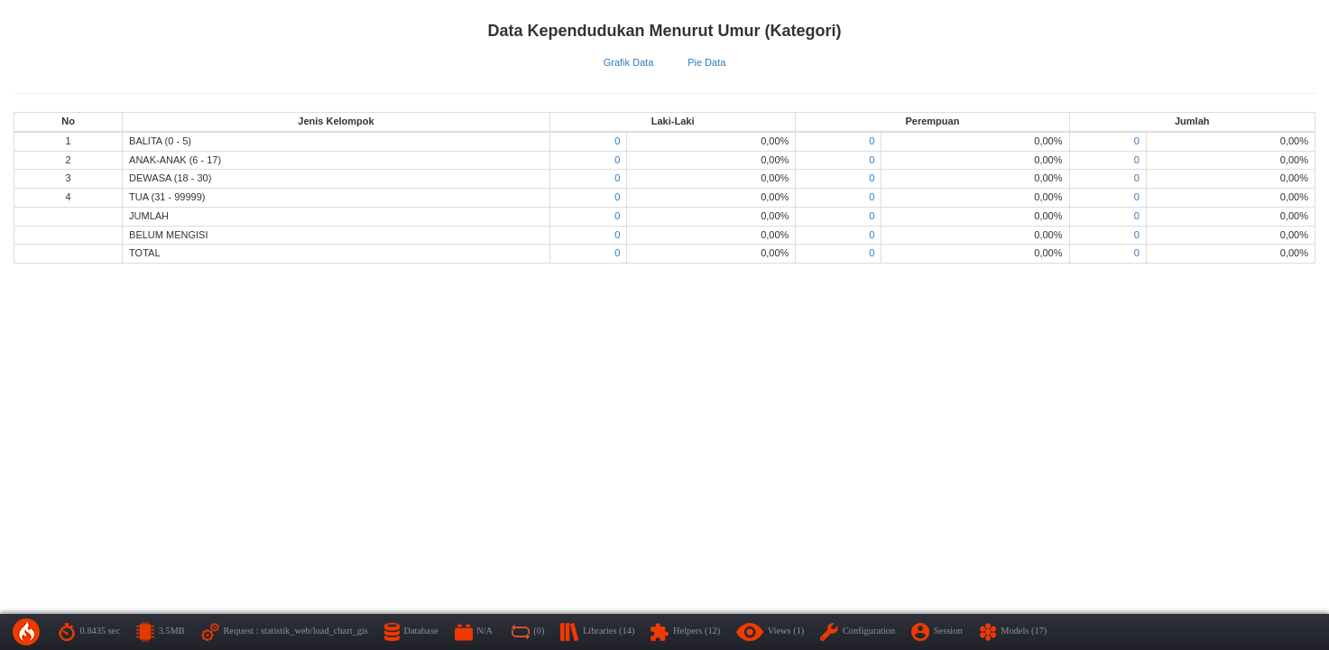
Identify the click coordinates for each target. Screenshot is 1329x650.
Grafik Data (629, 62)
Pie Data (706, 62)
